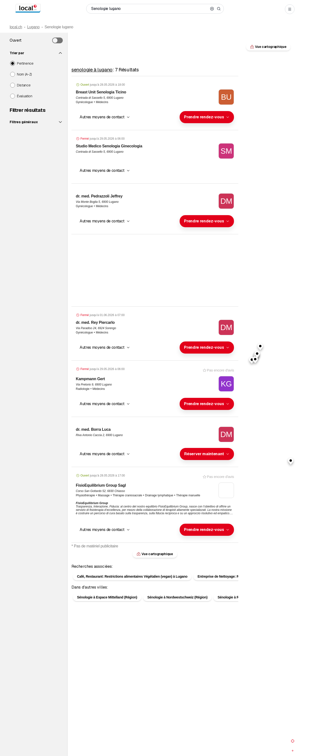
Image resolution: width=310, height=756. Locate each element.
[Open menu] (290, 9)
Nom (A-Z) (24, 74)
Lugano (33, 27)
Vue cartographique (268, 47)
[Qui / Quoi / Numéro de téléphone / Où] (149, 8)
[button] (207, 117)
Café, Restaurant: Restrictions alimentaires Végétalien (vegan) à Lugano (132, 569)
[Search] (219, 9)
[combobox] (207, 117)
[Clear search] (212, 9)
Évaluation (24, 96)
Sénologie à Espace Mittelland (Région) (107, 589)
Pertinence (25, 63)
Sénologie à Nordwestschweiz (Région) (177, 589)
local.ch (16, 27)
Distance (23, 85)
